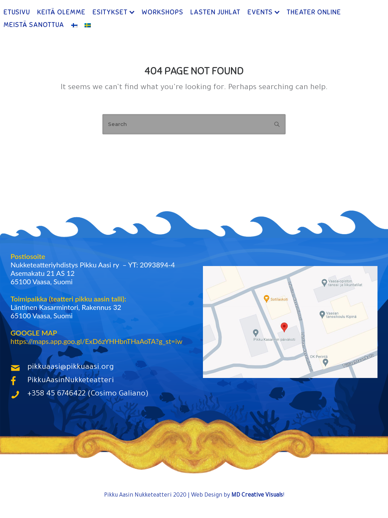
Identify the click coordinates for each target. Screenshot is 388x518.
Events (260, 12)
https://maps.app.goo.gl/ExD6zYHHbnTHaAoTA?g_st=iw (96, 341)
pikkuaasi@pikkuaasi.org (70, 368)
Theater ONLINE (314, 12)
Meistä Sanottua (34, 25)
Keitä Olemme (61, 12)
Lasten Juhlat (215, 12)
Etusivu (17, 12)
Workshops (162, 12)
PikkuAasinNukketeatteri (70, 381)
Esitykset (110, 12)
